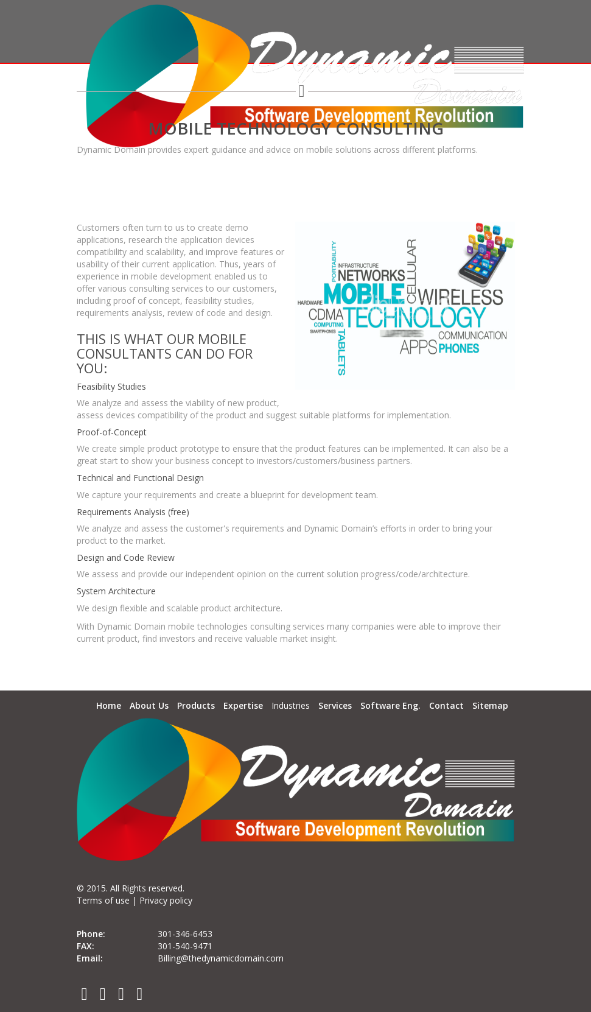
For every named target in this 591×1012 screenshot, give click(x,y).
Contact (446, 705)
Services (335, 705)
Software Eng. (390, 705)
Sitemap (490, 705)
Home (108, 705)
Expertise (243, 705)
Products (196, 705)
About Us (149, 705)
